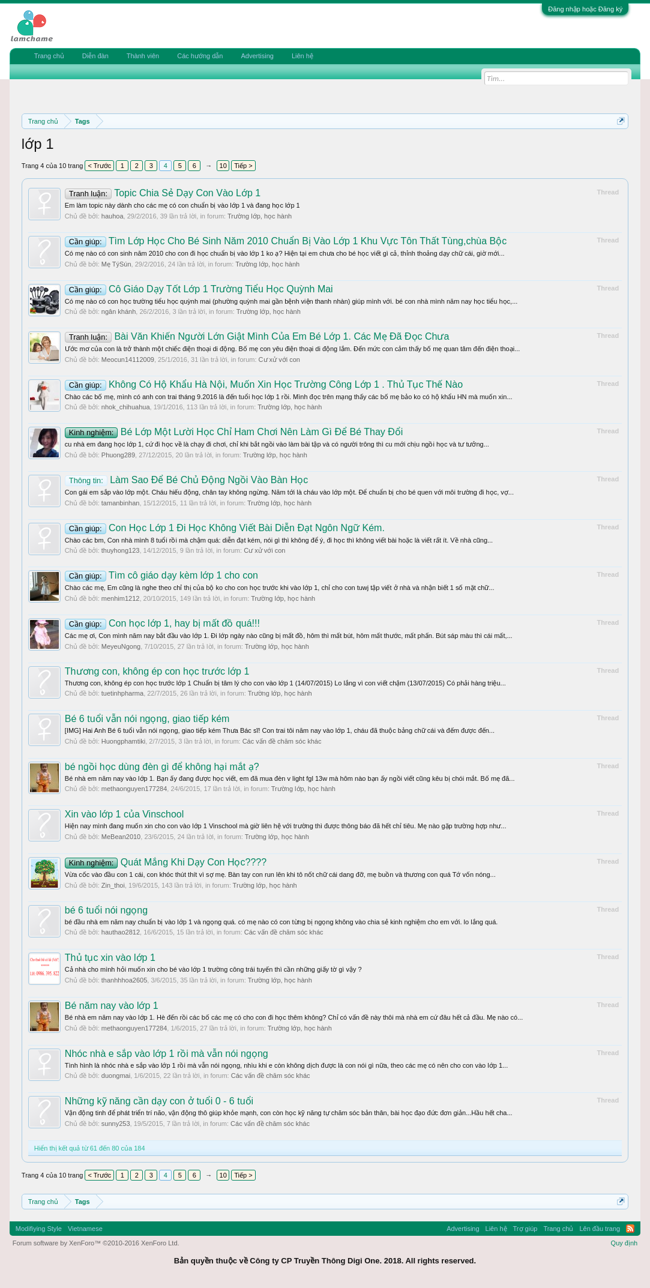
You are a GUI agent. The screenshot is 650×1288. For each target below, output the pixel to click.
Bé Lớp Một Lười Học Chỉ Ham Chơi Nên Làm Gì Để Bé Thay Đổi (234, 432)
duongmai (115, 1075)
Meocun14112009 (127, 359)
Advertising (257, 55)
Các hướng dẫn (200, 55)
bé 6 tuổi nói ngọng (106, 910)
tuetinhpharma (122, 693)
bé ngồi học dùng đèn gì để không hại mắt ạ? (162, 767)
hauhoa (112, 216)
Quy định (624, 1243)
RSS (630, 1228)
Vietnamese (85, 1228)
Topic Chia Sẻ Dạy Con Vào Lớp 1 (162, 193)
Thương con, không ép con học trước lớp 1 (157, 671)
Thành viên (143, 55)
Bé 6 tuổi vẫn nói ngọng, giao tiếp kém (147, 719)
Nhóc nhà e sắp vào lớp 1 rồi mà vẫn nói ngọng (166, 1054)
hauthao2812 (120, 932)
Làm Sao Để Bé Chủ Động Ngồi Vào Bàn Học (186, 480)
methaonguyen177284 (134, 788)
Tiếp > (243, 165)
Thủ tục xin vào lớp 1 (110, 957)
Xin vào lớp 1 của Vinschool (124, 814)
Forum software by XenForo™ (96, 1243)
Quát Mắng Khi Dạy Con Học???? (165, 862)
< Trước (99, 165)
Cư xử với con (279, 359)
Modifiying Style (39, 1228)
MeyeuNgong (120, 646)
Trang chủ (49, 55)
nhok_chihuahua (125, 407)
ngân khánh (118, 311)
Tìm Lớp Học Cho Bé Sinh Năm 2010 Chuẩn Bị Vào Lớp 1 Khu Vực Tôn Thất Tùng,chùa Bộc (286, 241)
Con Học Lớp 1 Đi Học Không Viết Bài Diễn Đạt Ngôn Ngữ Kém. (225, 528)
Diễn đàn (95, 55)
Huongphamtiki (123, 741)
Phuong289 (118, 455)
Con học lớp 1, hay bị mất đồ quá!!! (162, 623)
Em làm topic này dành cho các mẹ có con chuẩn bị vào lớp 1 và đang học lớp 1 (182, 205)
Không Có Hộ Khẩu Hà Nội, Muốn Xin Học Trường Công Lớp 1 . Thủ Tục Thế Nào (264, 384)
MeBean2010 (120, 836)
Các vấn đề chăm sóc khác (282, 741)
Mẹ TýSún (116, 264)
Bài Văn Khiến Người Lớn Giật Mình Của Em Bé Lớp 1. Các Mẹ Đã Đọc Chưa (257, 336)
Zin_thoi (113, 885)
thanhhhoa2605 (124, 980)
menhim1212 (120, 598)
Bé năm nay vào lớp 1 (111, 1006)
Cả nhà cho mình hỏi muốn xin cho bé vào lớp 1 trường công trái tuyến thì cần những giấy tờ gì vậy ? (213, 969)
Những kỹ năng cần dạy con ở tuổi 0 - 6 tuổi (159, 1101)
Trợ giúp (525, 1228)
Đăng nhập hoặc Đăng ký (585, 9)
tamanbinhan (120, 503)
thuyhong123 (120, 550)
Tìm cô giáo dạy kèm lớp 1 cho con (161, 575)
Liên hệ (302, 55)
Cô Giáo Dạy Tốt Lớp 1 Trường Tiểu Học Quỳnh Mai (199, 289)
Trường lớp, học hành (259, 216)
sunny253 (115, 1123)
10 (223, 165)
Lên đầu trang (599, 1228)
